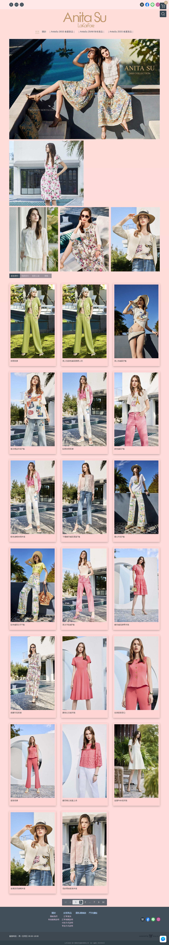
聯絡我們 (53, 916)
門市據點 (93, 913)
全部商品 (67, 913)
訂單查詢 (67, 916)
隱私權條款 (81, 913)
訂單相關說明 (67, 919)
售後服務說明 (53, 919)
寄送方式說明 (67, 926)
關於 (54, 913)
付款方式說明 (67, 923)
